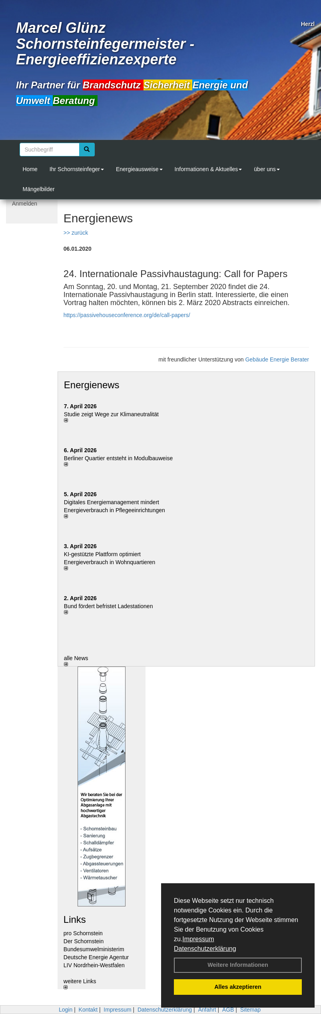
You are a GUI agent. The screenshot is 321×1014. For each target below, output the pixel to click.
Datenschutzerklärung (205, 948)
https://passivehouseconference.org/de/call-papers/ (127, 315)
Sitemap (250, 1009)
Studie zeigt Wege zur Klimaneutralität (111, 414)
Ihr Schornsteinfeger (77, 169)
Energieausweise (139, 169)
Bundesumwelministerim (94, 949)
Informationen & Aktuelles (208, 169)
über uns (266, 169)
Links (75, 919)
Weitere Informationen (237, 965)
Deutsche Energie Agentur (96, 957)
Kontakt (88, 1009)
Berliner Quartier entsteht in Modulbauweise (118, 458)
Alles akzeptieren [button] (237, 987)
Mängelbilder (39, 189)
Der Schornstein (84, 941)
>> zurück (76, 233)
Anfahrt (207, 1009)
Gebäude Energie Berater (277, 359)
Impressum (198, 939)
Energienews (92, 384)
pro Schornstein (83, 933)
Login (65, 1009)
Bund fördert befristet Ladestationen (108, 606)
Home (30, 169)
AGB (228, 1009)
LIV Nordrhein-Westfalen (94, 965)
